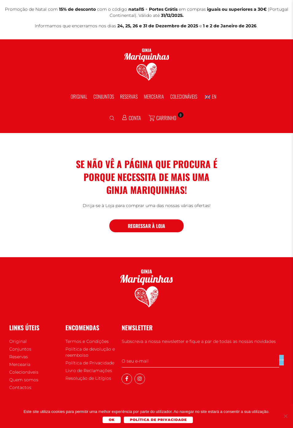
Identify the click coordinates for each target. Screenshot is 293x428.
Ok (112, 420)
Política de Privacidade (158, 420)
